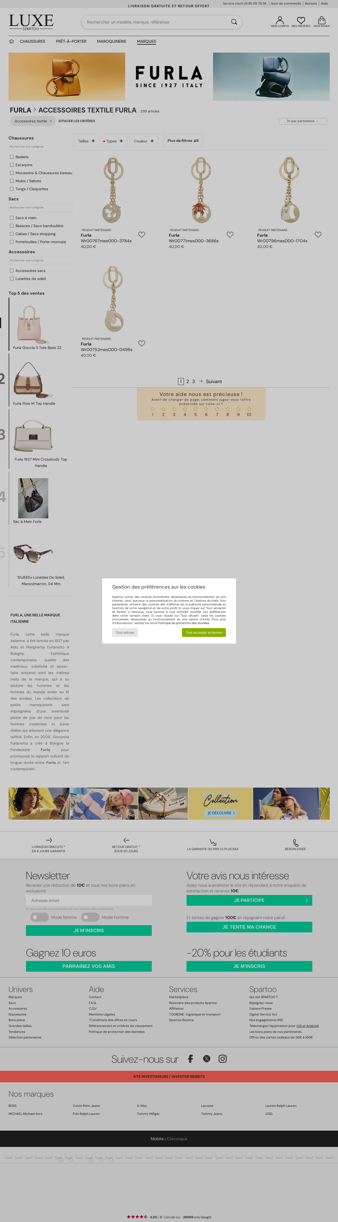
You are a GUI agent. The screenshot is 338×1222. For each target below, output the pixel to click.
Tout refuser (125, 633)
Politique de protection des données (183, 623)
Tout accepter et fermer (204, 633)
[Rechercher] (234, 22)
